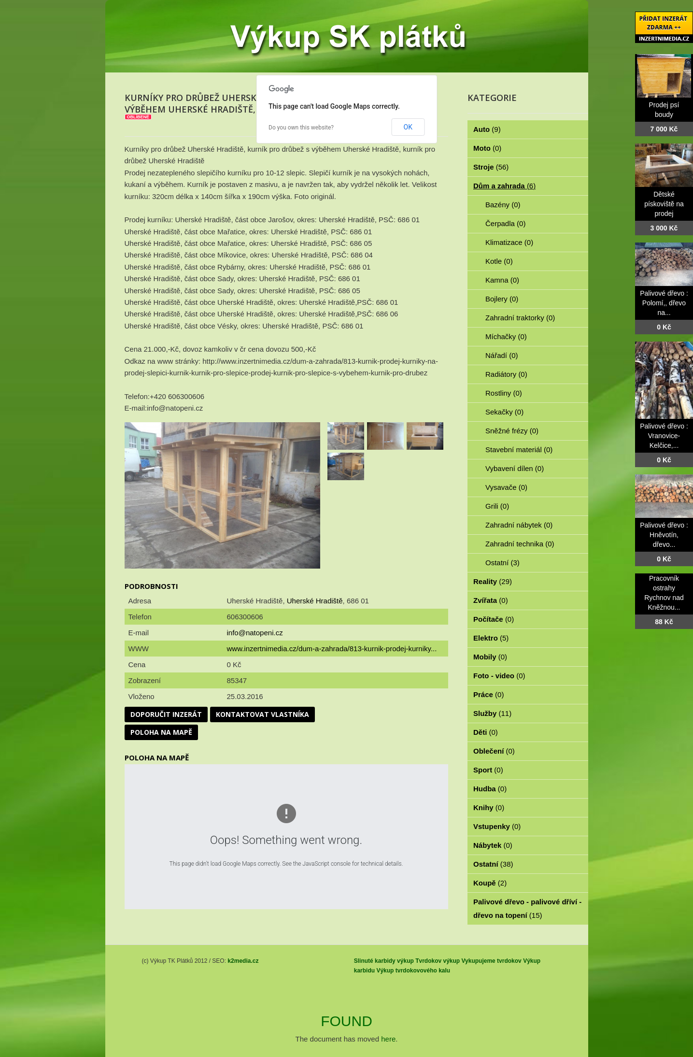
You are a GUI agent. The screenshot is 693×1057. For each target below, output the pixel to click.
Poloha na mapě (161, 732)
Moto (487, 148)
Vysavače (506, 487)
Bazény (503, 204)
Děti (485, 732)
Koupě (490, 883)
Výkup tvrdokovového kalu (413, 970)
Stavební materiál (518, 449)
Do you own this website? (301, 127)
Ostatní (502, 562)
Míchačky (506, 336)
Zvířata (490, 600)
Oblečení (494, 751)
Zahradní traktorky (520, 318)
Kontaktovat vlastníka (262, 714)
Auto (487, 129)
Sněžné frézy (511, 431)
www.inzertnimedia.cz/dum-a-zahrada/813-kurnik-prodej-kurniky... (332, 648)
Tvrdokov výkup (437, 960)
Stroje (491, 167)
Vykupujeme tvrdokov (492, 960)
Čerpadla (505, 223)
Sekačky (504, 412)
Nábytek (492, 845)
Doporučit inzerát (166, 714)
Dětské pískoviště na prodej (664, 203)
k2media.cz (242, 960)
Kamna (502, 280)
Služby (492, 713)
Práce (488, 694)
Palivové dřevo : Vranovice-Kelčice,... (664, 435)
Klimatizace (509, 242)
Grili (497, 506)
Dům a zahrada (504, 186)
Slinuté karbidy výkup (384, 960)
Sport (488, 770)
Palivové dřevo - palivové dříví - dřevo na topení (527, 908)
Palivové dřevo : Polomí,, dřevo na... (664, 302)
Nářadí (501, 355)
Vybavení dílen (514, 468)
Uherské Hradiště (315, 601)
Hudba (490, 789)
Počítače (493, 619)
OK (408, 127)
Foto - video (499, 675)
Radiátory (506, 374)
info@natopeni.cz (255, 632)
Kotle (499, 261)
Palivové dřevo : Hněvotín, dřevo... (664, 534)
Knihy (488, 807)
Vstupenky (497, 826)
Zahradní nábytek (518, 525)
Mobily (490, 657)
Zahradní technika (519, 544)
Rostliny (503, 393)
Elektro (491, 638)
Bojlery (501, 299)
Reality (492, 581)
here (388, 1039)
